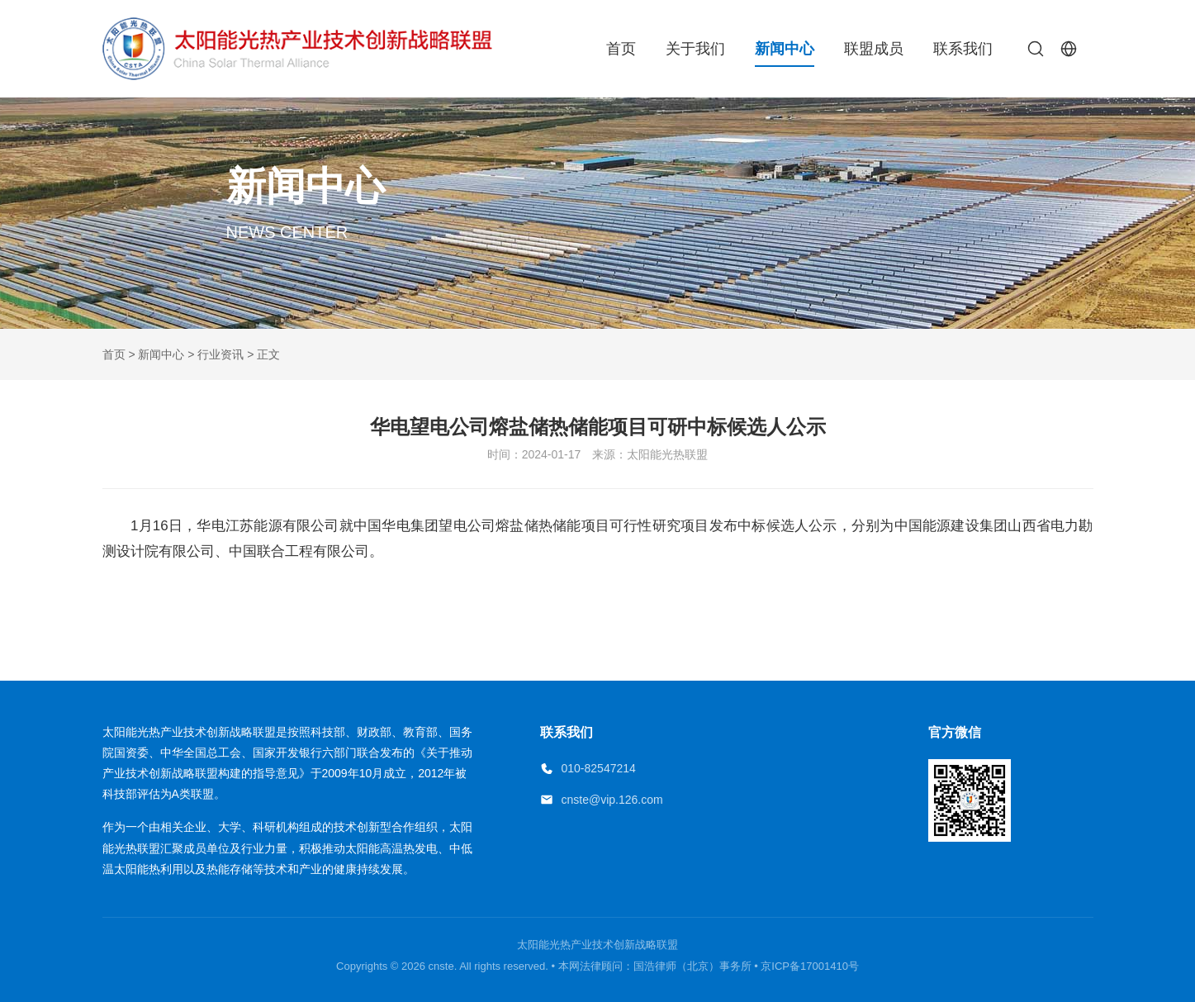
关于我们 (695, 48)
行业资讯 (220, 354)
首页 (621, 48)
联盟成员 (873, 48)
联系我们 (963, 48)
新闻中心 (784, 48)
